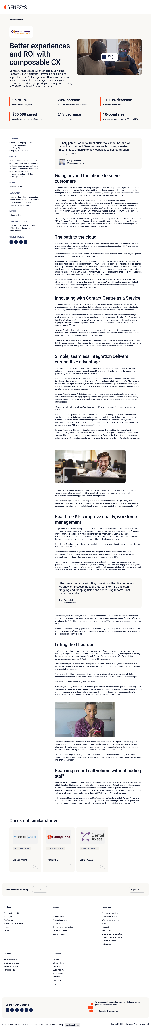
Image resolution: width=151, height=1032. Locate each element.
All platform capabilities (13, 923)
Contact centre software (112, 937)
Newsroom (57, 980)
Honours (56, 977)
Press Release (15, 231)
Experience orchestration (112, 934)
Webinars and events (110, 920)
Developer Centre (60, 930)
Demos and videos (109, 917)
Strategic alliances (11, 963)
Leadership (57, 966)
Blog (104, 923)
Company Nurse (25, 143)
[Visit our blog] (31, 1010)
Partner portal (9, 970)
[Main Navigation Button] (144, 7)
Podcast (105, 927)
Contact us (40, 889)
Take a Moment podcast (19, 225)
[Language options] (137, 889)
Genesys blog (27, 228)
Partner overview (11, 959)
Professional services (61, 920)
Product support (59, 917)
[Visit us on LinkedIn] (7, 1010)
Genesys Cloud (15, 187)
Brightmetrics (15, 215)
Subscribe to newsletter (108, 1011)
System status (59, 934)
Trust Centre (58, 973)
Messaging (33, 197)
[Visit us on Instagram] (12, 1010)
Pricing (6, 927)
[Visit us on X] (17, 1010)
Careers (56, 959)
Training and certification (63, 927)
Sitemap (60, 1025)
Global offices (58, 963)
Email (25, 197)
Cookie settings (72, 1025)
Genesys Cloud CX (11, 913)
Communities (58, 923)
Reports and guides (110, 913)
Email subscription (35, 1025)
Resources (106, 930)
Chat (19, 197)
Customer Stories (16, 19)
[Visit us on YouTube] (26, 1010)
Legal (55, 984)
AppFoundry (9, 920)
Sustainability (58, 970)
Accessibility (49, 1025)
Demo (6, 930)
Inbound (12, 197)
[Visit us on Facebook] (22, 1010)
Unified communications (19, 200)
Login (55, 913)
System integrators (11, 966)
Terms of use (7, 1025)
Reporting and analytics (19, 205)
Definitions (106, 944)
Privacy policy (20, 1025)
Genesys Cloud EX (11, 917)
